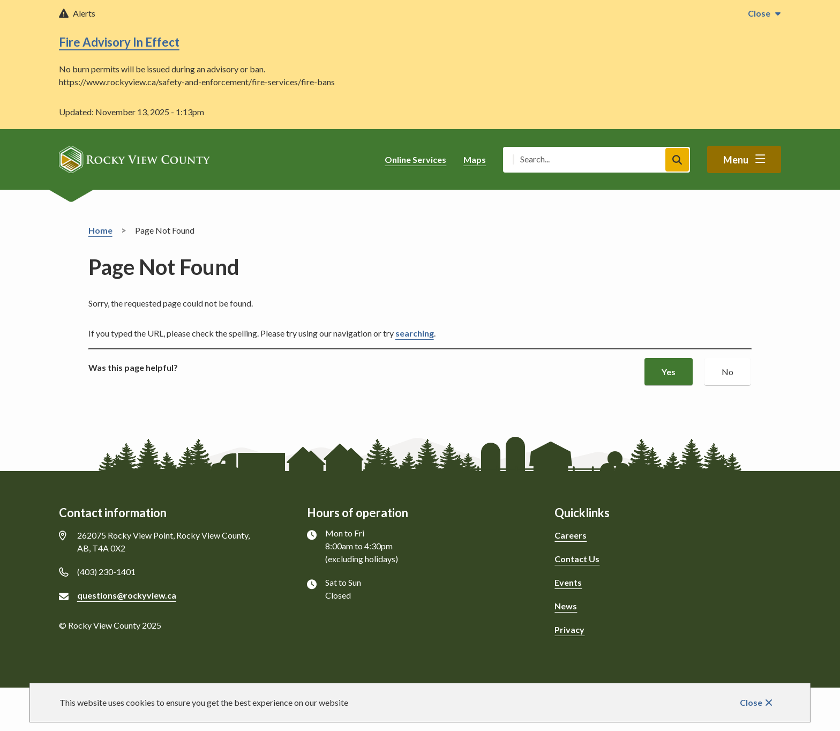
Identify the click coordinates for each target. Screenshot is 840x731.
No (727, 372)
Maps (474, 159)
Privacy (569, 629)
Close (751, 702)
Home (100, 230)
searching (414, 333)
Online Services (415, 159)
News (565, 606)
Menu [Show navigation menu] (735, 160)
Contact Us (576, 559)
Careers (570, 535)
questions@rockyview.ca (126, 595)
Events (568, 582)
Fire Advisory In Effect (119, 42)
